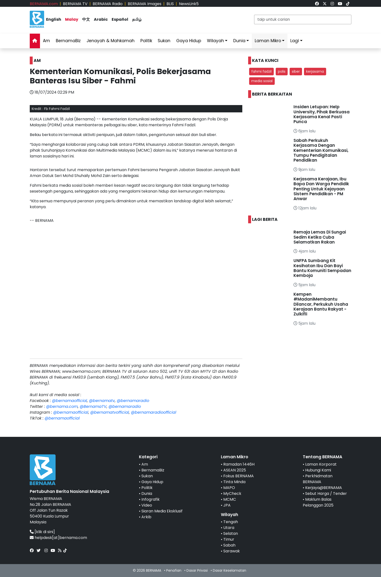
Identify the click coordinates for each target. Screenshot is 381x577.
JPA (227, 505)
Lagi (294, 41)
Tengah (230, 522)
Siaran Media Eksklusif (162, 511)
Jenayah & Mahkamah (111, 41)
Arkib (146, 517)
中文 (86, 19)
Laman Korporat (321, 464)
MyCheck (232, 493)
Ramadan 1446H (238, 464)
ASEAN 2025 (234, 470)
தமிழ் (137, 19)
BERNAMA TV (75, 4)
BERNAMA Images (144, 4)
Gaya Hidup (188, 41)
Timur (228, 539)
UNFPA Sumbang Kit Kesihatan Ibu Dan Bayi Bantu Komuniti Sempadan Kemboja (322, 268)
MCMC (229, 499)
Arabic (101, 19)
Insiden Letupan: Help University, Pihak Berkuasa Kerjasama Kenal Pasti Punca (321, 114)
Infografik (150, 499)
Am (46, 41)
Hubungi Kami (318, 470)
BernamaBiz (68, 41)
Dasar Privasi (197, 570)
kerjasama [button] (315, 71)
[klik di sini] (45, 532)
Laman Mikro (268, 41)
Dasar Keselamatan (229, 570)
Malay (71, 19)
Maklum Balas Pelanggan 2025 (318, 502)
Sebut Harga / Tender (326, 493)
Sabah (229, 545)
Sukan (164, 41)
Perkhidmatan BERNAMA (317, 479)
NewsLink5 (189, 4)
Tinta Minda (234, 482)
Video (146, 505)
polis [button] (281, 71)
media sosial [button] (262, 80)
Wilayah (215, 41)
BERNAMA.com (44, 4)
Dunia (239, 41)
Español (120, 19)
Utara (228, 527)
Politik (146, 41)
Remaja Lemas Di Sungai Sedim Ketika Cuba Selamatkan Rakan (319, 237)
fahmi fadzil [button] (261, 71)
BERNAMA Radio (108, 4)
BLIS (170, 4)
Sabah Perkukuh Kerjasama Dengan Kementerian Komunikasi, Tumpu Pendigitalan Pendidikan (320, 150)
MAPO (229, 487)
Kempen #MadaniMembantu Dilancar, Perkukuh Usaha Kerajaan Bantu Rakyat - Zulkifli (320, 304)
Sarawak (231, 551)
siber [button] (296, 71)
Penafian (173, 570)
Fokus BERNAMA (238, 476)
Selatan (230, 533)
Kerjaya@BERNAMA (323, 487)
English (53, 19)
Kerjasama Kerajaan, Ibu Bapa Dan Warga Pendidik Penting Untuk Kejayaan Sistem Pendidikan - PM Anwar (321, 189)
